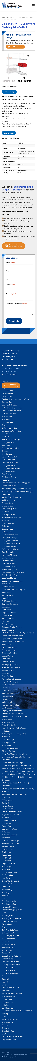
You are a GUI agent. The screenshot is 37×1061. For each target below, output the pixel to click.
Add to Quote (9, 133)
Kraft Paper (6, 831)
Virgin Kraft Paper (8, 863)
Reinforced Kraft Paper (10, 843)
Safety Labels (7, 708)
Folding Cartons (8, 618)
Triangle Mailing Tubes (10, 575)
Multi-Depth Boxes (9, 500)
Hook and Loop (7, 1002)
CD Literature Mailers (10, 534)
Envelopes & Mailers (9, 653)
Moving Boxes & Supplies (11, 497)
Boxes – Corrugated (9, 456)
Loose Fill (5, 598)
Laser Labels (6, 699)
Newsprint (6, 837)
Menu (33, 5)
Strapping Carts (7, 915)
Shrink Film (6, 869)
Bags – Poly (6, 381)
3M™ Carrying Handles (10, 935)
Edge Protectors (8, 630)
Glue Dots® (6, 990)
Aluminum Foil (7, 947)
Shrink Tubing (7, 889)
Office (4, 1016)
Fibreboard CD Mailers (10, 555)
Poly (3, 898)
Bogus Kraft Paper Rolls (10, 814)
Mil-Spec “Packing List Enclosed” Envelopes (18, 768)
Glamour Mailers (8, 661)
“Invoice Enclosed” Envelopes (13, 762)
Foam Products (7, 592)
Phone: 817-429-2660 (10, 371)
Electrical (5, 979)
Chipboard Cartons (9, 612)
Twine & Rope (7, 924)
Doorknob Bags (7, 390)
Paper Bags (6, 673)
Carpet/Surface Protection (11, 956)
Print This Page (9, 92)
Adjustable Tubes (8, 722)
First (7, 271)
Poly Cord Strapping (9, 901)
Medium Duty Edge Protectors (13, 641)
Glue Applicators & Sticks (11, 987)
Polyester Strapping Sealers (12, 909)
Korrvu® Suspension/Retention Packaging (17, 491)
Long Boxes (6, 494)
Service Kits (6, 886)
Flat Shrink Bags (8, 875)
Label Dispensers (8, 696)
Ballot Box (5, 526)
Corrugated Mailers (9, 546)
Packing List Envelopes (10, 748)
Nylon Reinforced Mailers (11, 667)
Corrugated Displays (9, 537)
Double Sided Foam (9, 970)
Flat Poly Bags (7, 396)
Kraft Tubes (6, 736)
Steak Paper (6, 852)
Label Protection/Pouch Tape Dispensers (17, 1010)
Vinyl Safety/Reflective (10, 1039)
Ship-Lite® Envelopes (10, 681)
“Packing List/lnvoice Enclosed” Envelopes (18, 771)
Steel (4, 912)
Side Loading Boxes (9, 508)
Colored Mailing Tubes (10, 725)
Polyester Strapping (9, 907)
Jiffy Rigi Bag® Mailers (10, 664)
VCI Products (6, 860)
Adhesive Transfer (8, 944)
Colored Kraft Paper (9, 820)
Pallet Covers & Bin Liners (11, 410)
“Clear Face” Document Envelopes (14, 754)
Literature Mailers (8, 563)
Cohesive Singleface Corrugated (14, 589)
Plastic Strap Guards (9, 647)
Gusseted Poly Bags (9, 405)
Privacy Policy (6, 1052)
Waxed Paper (7, 866)
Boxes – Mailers (8, 523)
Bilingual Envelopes (9, 751)
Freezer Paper (7, 826)
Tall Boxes (5, 511)
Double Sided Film (8, 967)
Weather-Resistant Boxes (11, 517)
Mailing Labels (7, 702)
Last (7, 279)
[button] (28, 56)
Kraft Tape (5, 1005)
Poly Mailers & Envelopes (11, 679)
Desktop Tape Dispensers (11, 964)
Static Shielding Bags (9, 428)
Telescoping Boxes (8, 514)
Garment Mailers (8, 557)
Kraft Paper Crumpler (9, 834)
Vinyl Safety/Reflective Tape (12, 1036)
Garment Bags (7, 402)
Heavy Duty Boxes (9, 485)
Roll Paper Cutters (8, 849)
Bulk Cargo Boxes (8, 459)
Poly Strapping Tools (9, 904)
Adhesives (6, 941)
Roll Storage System (9, 601)
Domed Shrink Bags (9, 872)
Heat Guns (6, 878)
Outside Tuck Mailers (9, 566)
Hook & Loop (7, 999)
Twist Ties (5, 436)
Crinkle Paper (7, 823)
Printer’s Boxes (7, 503)
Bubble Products (8, 586)
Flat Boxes (6, 480)
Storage (5, 451)
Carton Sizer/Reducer (10, 462)
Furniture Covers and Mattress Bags (15, 399)
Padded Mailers (8, 670)
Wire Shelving (7, 454)
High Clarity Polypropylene (12, 407)
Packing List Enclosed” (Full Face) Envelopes (18, 774)
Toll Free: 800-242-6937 (11, 368)
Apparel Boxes (7, 615)
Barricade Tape (7, 953)
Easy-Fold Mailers (8, 552)
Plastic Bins (6, 445)
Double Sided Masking (10, 973)
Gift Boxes (5, 621)
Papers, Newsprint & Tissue (12, 811)
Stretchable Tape (8, 1031)
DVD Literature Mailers (10, 549)
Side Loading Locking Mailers (13, 572)
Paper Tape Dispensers (10, 1019)
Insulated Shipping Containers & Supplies (17, 488)
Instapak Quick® (8, 595)
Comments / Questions (16, 303)
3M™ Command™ (8, 938)
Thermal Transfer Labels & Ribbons (15, 716)
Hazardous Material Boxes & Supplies (16, 482)
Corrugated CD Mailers (10, 540)
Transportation (7, 806)
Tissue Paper (6, 855)
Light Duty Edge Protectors (12, 638)
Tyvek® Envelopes (8, 684)
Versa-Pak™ (6, 609)
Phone (10, 294)
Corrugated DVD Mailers (11, 543)
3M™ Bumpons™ (8, 932)
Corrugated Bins (8, 442)
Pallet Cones (6, 644)
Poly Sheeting (7, 416)
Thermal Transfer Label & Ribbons (14, 713)
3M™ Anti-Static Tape (10, 930)
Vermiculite (6, 607)
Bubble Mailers (7, 656)
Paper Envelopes (8, 676)
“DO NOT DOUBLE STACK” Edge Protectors (18, 632)
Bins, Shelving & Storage (11, 439)
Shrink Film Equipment (10, 881)
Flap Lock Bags (7, 393)
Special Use (6, 803)
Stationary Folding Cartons (12, 627)
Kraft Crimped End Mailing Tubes (14, 733)
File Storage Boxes (9, 477)
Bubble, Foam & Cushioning (12, 581)
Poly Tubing (6, 419)
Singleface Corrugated (10, 604)
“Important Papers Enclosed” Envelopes (16, 765)
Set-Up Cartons (7, 624)
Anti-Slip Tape (7, 950)
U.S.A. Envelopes (8, 808)
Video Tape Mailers (9, 578)
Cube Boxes (6, 474)
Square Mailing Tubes (10, 569)
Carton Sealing (7, 958)
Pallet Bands (6, 895)
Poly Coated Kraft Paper (11, 840)
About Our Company (9, 374)
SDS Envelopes (7, 800)
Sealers (4, 425)
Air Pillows (6, 583)
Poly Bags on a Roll (9, 413)
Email (10, 284)
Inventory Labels (8, 693)
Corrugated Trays (8, 471)
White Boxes (6, 520)
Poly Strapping (7, 1022)
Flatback (5, 982)
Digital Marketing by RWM (10, 1057)
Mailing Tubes (7, 719)
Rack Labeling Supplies (10, 448)
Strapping (5, 892)
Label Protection (8, 1008)
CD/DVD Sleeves (8, 531)
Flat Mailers (6, 658)
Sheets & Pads (7, 506)
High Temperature (8, 996)
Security (5, 1025)
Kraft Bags (6, 731)
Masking (5, 1013)
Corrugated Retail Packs (11, 468)
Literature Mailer (8, 560)
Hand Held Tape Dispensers (12, 993)
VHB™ (4, 1033)
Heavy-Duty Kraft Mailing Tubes (14, 728)
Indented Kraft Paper (9, 829)
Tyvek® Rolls (6, 858)
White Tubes (6, 745)
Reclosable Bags (8, 422)
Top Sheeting (6, 433)
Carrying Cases (7, 529)
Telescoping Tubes (8, 742)
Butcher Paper (7, 817)
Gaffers (4, 984)
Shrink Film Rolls (8, 883)
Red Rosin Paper (8, 846)
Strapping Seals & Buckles (11, 918)
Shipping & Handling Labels (12, 710)
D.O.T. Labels (6, 690)
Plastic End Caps (8, 739)
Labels (4, 687)
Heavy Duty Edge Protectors (12, 635)
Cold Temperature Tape (10, 961)
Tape (3, 927)
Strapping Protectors (9, 650)
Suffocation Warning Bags (11, 431)
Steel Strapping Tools (9, 921)
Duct (3, 976)
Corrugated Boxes (8, 465)
